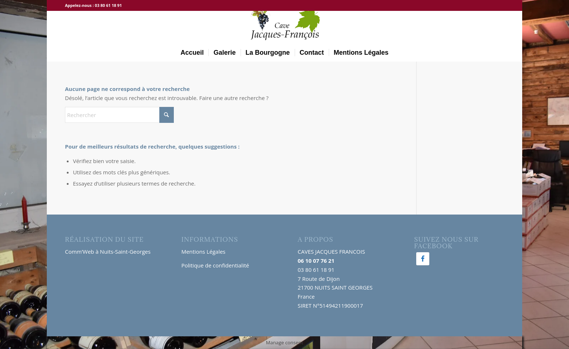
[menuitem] (192, 52)
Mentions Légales (203, 251)
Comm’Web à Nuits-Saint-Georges (108, 251)
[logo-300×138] (284, 27)
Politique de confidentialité (215, 265)
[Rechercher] (119, 115)
